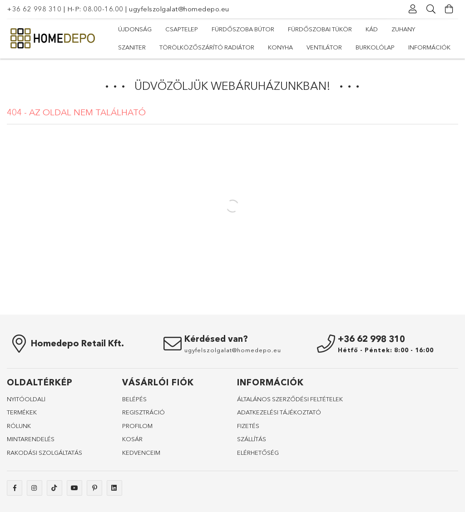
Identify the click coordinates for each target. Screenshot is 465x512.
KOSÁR (132, 439)
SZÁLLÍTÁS (251, 439)
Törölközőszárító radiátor (206, 47)
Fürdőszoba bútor (243, 29)
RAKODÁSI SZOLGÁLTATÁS (44, 452)
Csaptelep (181, 29)
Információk (429, 47)
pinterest (94, 488)
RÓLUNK (19, 425)
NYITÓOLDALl (26, 399)
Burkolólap (375, 47)
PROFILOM (137, 425)
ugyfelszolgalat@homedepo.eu (179, 9)
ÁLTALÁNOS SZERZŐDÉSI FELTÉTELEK (290, 399)
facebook (14, 488)
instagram (34, 488)
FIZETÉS (248, 425)
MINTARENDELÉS (30, 439)
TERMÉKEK (22, 412)
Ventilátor (324, 47)
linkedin (114, 488)
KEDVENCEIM (141, 452)
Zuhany (403, 29)
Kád (372, 29)
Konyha (280, 47)
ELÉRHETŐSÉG (258, 452)
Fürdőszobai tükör (320, 29)
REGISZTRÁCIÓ (143, 412)
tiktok (54, 488)
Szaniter (132, 47)
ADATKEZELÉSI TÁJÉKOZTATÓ (279, 412)
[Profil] (413, 9)
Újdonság (135, 29)
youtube (74, 488)
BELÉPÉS (134, 399)
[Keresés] (431, 9)
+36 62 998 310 (34, 9)
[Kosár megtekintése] (449, 9)
